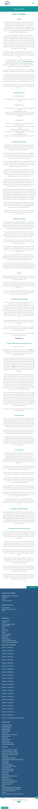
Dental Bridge (5, 763)
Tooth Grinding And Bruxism (8, 790)
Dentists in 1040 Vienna (7, 647)
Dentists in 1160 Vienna (7, 696)
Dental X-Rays (5, 774)
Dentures (4, 792)
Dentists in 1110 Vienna (7, 678)
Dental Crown (5, 761)
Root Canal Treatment (7, 764)
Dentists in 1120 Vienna (7, 681)
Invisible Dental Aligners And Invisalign (11, 789)
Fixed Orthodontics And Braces (9, 734)
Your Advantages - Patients (8, 624)
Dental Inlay (5, 772)
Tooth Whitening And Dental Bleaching (11, 787)
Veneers (4, 785)
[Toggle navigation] (33, 3)
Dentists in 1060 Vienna (7, 663)
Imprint (3, 632)
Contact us (4, 629)
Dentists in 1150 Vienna (7, 693)
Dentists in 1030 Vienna (7, 656)
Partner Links (5, 637)
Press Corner (5, 630)
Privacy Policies (5, 635)
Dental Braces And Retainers (9, 758)
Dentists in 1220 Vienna (7, 715)
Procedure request (6, 639)
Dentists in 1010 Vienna (7, 650)
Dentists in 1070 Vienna (7, 666)
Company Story (5, 621)
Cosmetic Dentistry (6, 784)
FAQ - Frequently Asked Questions (10, 642)
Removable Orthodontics (8, 744)
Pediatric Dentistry (6, 739)
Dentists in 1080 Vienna (7, 669)
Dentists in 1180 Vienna (7, 702)
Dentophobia (5, 756)
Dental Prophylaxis (6, 726)
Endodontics (5, 733)
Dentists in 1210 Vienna (7, 711)
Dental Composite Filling (8, 769)
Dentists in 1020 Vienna (7, 653)
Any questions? (32, 587)
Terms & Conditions (6, 634)
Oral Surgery (5, 737)
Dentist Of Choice (6, 731)
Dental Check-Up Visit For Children (10, 753)
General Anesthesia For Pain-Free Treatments (12, 794)
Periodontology (5, 741)
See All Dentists (6, 626)
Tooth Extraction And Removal (9, 781)
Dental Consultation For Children (10, 749)
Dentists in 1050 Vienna (7, 659)
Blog (3, 627)
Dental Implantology (7, 724)
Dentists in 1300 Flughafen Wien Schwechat (13, 718)
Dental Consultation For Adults (9, 751)
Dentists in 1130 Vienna (7, 687)
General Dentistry (6, 736)
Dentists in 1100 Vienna (7, 675)
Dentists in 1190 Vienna (7, 705)
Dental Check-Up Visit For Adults (10, 754)
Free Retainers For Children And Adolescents (12, 759)
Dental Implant (5, 777)
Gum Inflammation (6, 767)
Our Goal (4, 622)
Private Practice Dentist (7, 742)
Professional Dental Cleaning (9, 766)
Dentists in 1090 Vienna (7, 672)
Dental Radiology (6, 729)
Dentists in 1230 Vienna (7, 684)
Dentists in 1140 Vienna (7, 690)
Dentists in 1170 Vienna (7, 699)
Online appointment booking (9, 640)
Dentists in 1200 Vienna (7, 708)
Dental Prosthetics (6, 728)
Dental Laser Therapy (7, 779)
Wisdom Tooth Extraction (8, 782)
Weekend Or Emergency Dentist (10, 776)
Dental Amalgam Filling (7, 771)
